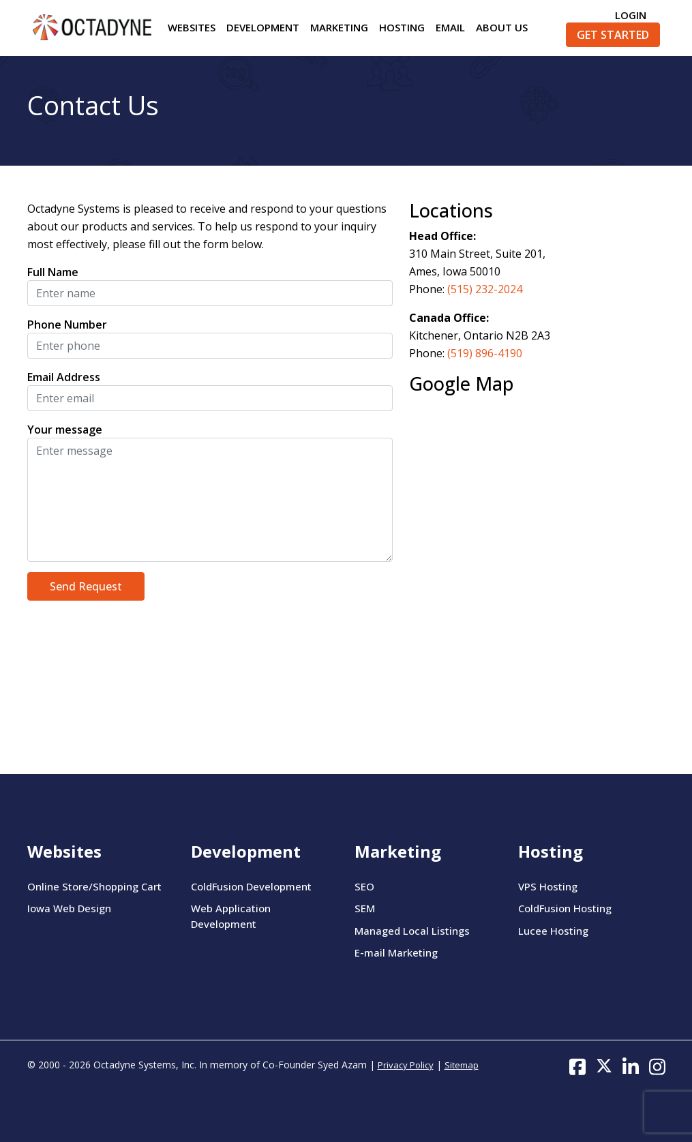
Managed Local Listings (412, 930)
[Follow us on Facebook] (577, 1065)
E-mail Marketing (396, 952)
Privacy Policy (406, 1065)
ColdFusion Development (251, 886)
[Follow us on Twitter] (604, 1065)
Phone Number (67, 324)
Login (630, 15)
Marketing (339, 27)
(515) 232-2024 (484, 289)
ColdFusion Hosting (565, 908)
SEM (365, 908)
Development (262, 27)
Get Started (613, 34)
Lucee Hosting (553, 930)
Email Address (63, 377)
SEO (364, 886)
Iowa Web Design (69, 908)
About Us (502, 27)
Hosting (402, 27)
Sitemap (462, 1065)
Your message (64, 429)
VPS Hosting (547, 886)
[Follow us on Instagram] (657, 1065)
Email (450, 27)
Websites (191, 27)
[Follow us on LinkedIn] (630, 1065)
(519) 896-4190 (484, 353)
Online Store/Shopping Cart (94, 886)
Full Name (52, 272)
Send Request (86, 586)
